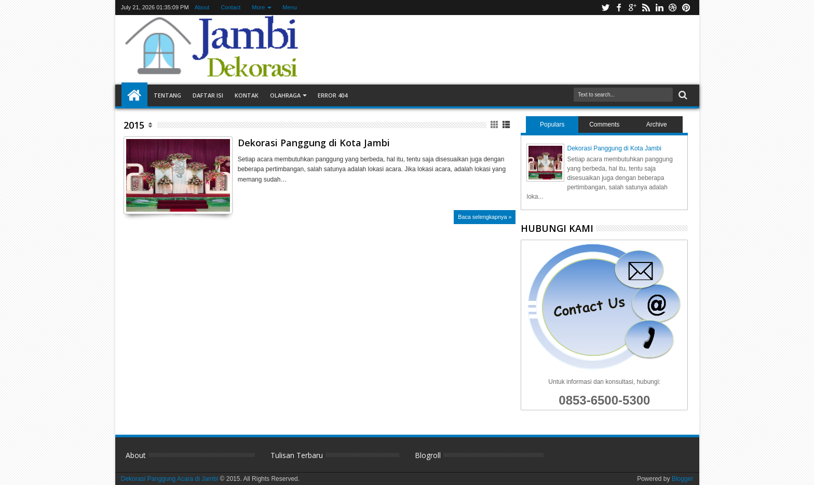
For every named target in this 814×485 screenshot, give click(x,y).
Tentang (167, 95)
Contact (230, 7)
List (507, 125)
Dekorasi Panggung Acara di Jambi (170, 478)
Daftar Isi (208, 95)
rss (646, 7)
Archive (656, 124)
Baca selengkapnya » (484, 217)
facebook (619, 7)
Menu (289, 7)
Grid (495, 125)
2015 (134, 125)
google (632, 7)
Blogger (682, 478)
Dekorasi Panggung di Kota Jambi (314, 142)
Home (134, 95)
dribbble (673, 7)
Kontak (247, 95)
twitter (605, 7)
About (202, 7)
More (258, 7)
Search (682, 95)
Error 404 (332, 95)
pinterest (686, 7)
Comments (604, 124)
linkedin (659, 7)
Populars (552, 124)
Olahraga (285, 95)
